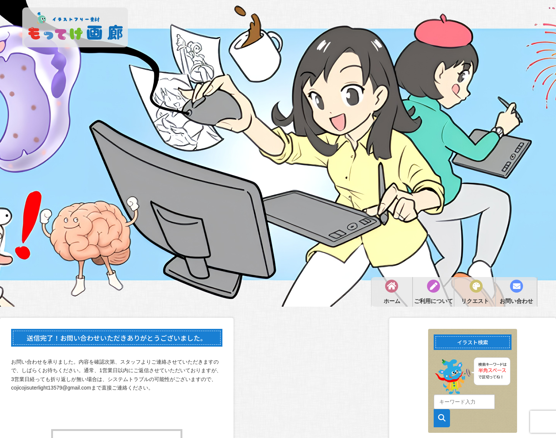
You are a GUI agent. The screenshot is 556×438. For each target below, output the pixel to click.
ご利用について (433, 301)
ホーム (392, 301)
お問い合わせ (516, 301)
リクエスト (475, 301)
